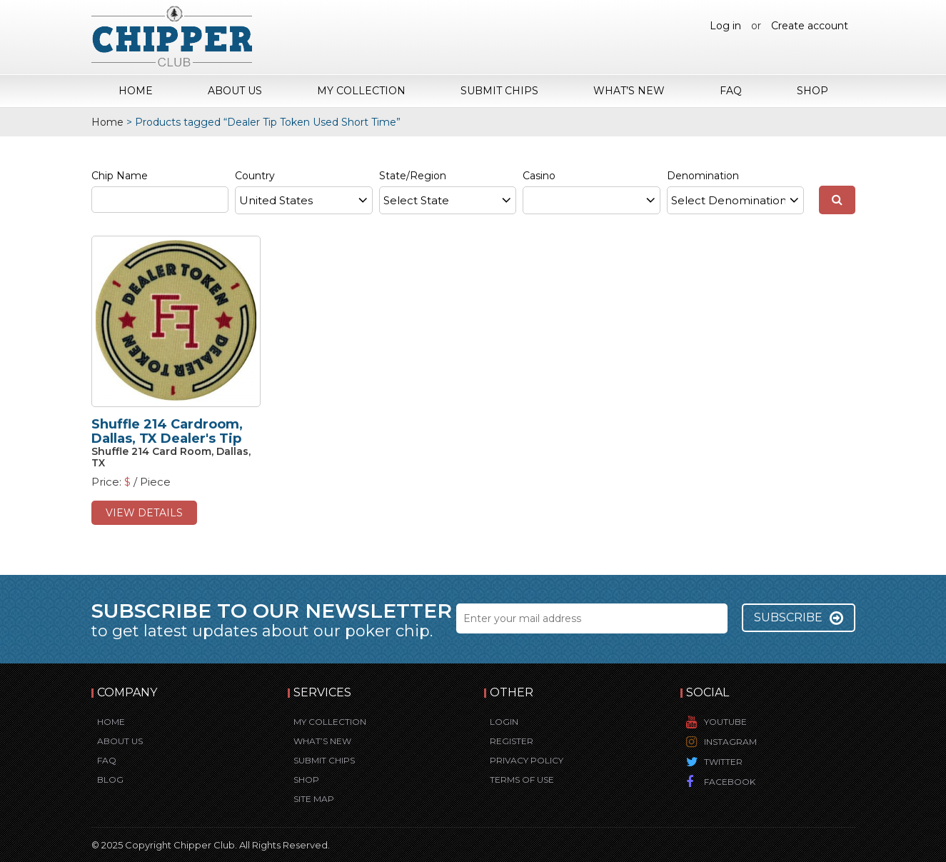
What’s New (629, 90)
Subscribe (798, 618)
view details (144, 512)
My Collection (361, 90)
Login (504, 721)
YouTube (725, 721)
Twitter (723, 761)
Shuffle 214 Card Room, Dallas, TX (171, 456)
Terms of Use (522, 779)
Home (136, 90)
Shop (812, 90)
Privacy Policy (526, 760)
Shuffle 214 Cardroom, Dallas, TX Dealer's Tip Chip (167, 438)
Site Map (313, 798)
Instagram (730, 741)
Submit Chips (499, 90)
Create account (809, 25)
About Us (235, 90)
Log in (725, 25)
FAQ (731, 90)
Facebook (729, 781)
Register (511, 741)
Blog (110, 779)
